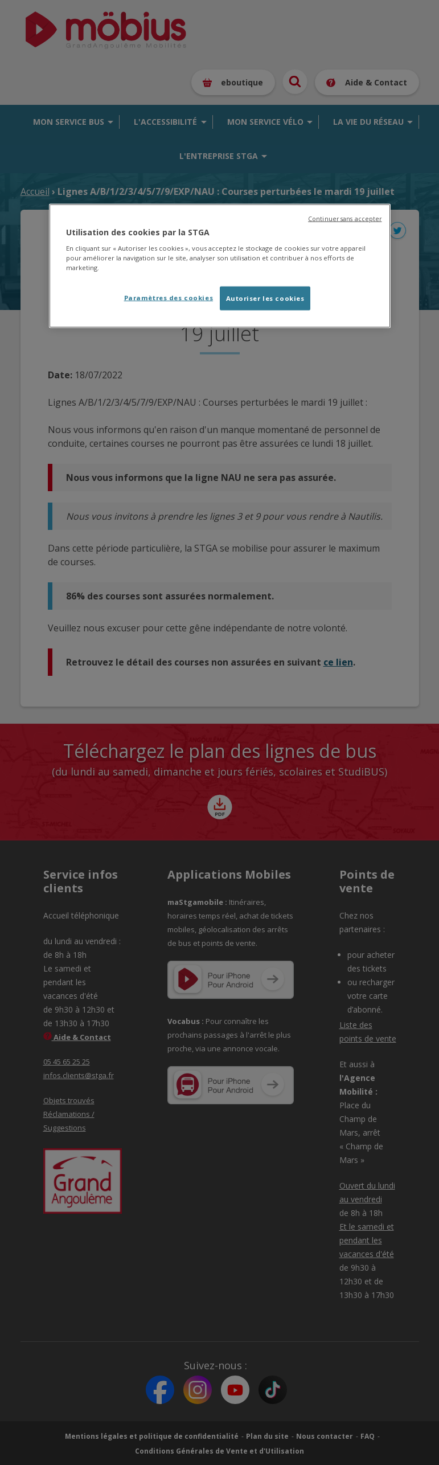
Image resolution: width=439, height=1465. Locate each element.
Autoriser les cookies (265, 298)
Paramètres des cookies (169, 297)
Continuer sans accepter (344, 218)
